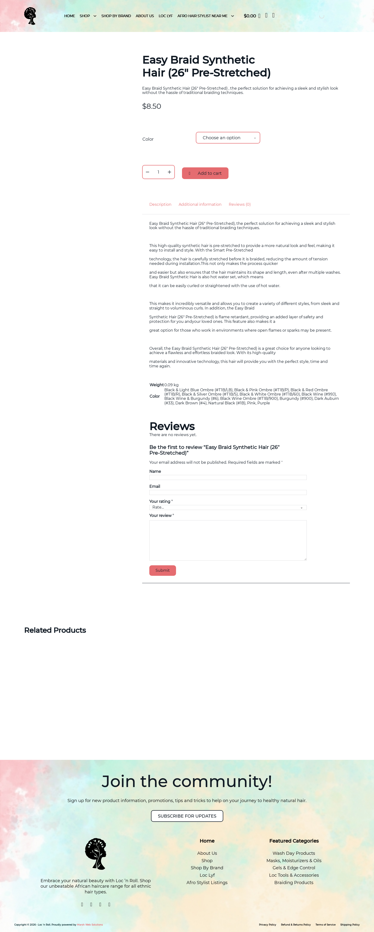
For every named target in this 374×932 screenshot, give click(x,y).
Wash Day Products (294, 853)
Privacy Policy (267, 924)
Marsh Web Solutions (90, 924)
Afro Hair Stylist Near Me (202, 16)
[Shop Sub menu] (95, 16)
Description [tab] (160, 204)
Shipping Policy (350, 924)
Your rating (161, 501)
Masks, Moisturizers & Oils (294, 860)
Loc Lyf (166, 16)
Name (155, 471)
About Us (145, 16)
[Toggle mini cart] (252, 16)
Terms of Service (326, 924)
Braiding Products (293, 882)
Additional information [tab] (200, 204)
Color (148, 139)
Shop (85, 16)
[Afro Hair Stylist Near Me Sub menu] (232, 16)
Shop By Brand (116, 16)
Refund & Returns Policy (296, 924)
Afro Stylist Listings (207, 882)
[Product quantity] (158, 172)
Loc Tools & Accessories (294, 875)
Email (154, 486)
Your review (161, 516)
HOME (69, 16)
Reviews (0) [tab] (240, 204)
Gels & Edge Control (294, 867)
